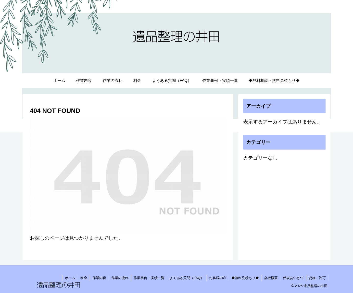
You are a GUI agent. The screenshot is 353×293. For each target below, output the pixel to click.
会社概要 (271, 278)
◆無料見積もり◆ (245, 278)
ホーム (70, 278)
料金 (83, 278)
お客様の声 (217, 278)
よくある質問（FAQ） (187, 278)
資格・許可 (317, 278)
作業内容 (99, 278)
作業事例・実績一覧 (149, 278)
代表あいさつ (293, 278)
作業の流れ (119, 278)
